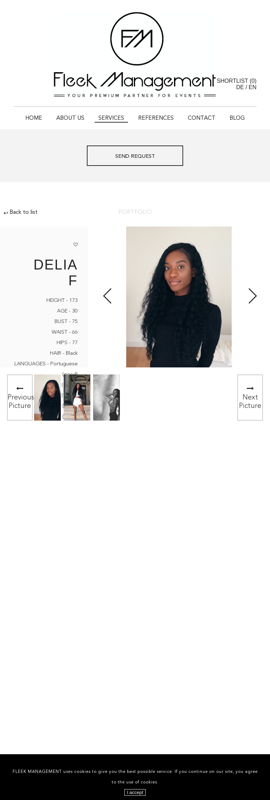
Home (33, 118)
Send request (135, 156)
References (156, 118)
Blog (237, 118)
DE (240, 87)
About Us (70, 118)
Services (111, 118)
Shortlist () (236, 81)
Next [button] (252, 296)
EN (252, 87)
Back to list (21, 212)
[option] (47, 397)
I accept (135, 792)
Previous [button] (107, 296)
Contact (202, 118)
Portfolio (135, 212)
